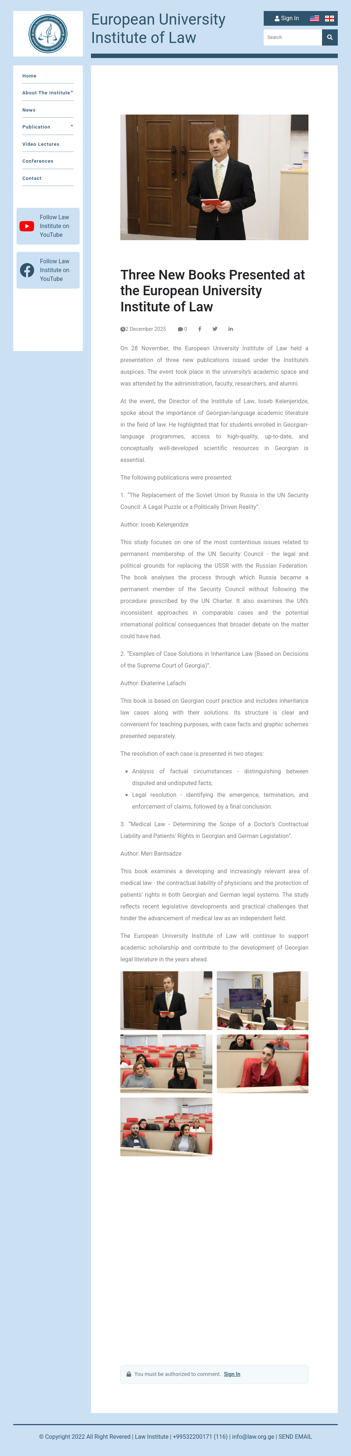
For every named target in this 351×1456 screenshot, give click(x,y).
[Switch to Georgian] (330, 18)
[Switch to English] (315, 18)
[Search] (330, 37)
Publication (48, 126)
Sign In (286, 18)
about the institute (48, 92)
